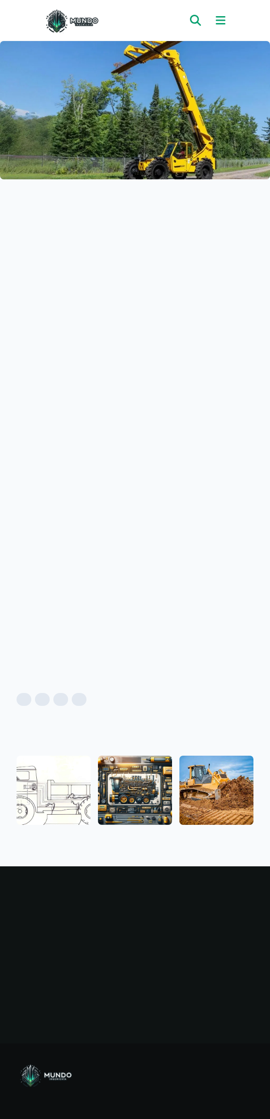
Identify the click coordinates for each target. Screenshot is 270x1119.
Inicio (76, 904)
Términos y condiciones (76, 983)
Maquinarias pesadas (193, 904)
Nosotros (76, 948)
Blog (76, 915)
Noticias (76, 937)
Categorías (76, 926)
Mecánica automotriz (193, 915)
